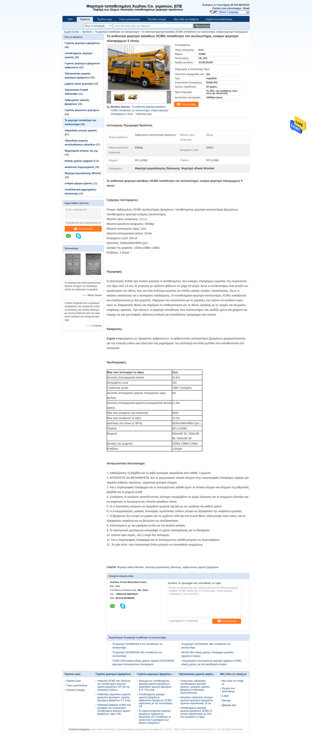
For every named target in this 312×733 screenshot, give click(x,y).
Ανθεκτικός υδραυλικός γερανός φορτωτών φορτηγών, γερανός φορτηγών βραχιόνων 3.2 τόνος (114, 697)
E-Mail (225, 696)
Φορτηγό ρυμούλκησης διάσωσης (163, 567)
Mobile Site (229, 705)
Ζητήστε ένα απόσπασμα (226, 8)
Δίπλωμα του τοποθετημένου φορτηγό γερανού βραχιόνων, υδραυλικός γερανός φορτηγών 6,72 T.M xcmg (155, 685)
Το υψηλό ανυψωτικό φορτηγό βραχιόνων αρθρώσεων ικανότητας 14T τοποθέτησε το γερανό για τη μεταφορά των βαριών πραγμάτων (155, 717)
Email (246, 8)
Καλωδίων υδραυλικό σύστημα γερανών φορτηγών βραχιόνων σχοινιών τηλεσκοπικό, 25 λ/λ (196, 700)
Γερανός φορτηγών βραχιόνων (82, 43)
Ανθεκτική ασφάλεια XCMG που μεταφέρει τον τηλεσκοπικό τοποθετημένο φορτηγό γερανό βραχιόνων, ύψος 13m (114, 709)
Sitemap (226, 700)
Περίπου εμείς (104, 19)
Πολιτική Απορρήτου (79, 729)
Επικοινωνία (83, 228)
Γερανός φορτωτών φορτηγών (82, 110)
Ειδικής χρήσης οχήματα (79, 161)
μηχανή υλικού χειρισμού (79, 83)
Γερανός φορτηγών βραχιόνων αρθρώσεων (162, 674)
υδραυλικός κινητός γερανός (81, 130)
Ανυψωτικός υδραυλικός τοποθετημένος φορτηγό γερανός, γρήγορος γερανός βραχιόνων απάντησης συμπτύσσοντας (195, 686)
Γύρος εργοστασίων (129, 19)
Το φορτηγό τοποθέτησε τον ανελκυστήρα (117, 31)
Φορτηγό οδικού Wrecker (130, 567)
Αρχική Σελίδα (71, 31)
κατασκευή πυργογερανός (79, 167)
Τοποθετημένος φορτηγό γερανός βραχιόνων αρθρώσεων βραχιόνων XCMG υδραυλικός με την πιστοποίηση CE (155, 700)
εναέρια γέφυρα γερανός (79, 183)
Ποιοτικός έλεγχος (156, 19)
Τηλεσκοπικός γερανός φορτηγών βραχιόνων (204, 674)
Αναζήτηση (204, 25)
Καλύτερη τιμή (144, 114)
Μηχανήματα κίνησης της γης (81, 150)
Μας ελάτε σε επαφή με (186, 19)
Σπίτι (70, 19)
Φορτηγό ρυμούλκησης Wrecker (83, 173)
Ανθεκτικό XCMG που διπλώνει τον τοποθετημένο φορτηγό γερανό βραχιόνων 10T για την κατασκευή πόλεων (113, 685)
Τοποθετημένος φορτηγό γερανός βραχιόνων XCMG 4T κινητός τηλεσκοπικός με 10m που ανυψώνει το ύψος (196, 712)
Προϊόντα (85, 19)
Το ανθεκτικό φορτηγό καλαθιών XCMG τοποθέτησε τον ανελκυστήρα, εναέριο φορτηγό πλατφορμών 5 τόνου (139, 110)
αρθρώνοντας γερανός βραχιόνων (201, 567)
